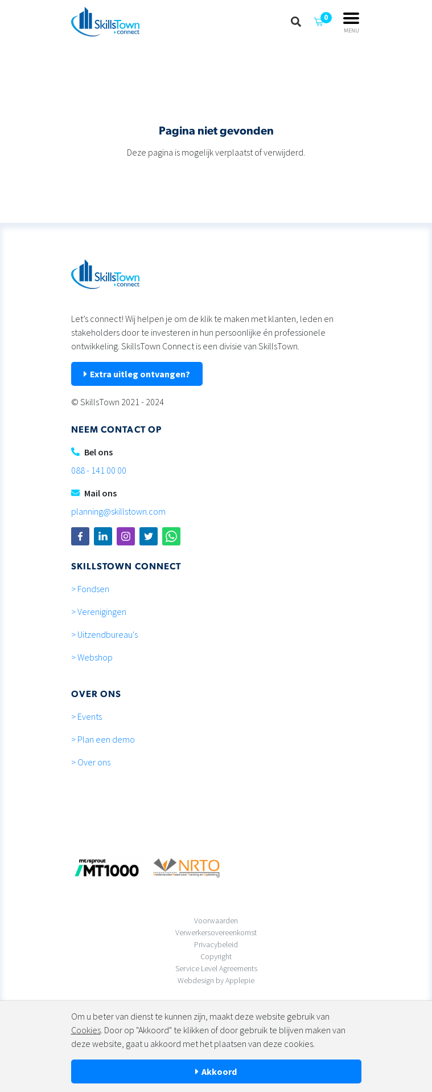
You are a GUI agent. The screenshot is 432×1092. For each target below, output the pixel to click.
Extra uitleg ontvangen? (140, 374)
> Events (86, 716)
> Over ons (90, 762)
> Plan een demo (103, 739)
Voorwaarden (216, 920)
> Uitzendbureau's (104, 634)
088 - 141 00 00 (98, 470)
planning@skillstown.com (118, 511)
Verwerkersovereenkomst (216, 932)
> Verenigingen (98, 611)
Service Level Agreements (216, 968)
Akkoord (219, 1071)
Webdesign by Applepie (216, 980)
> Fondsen (90, 588)
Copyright (216, 956)
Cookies (86, 1030)
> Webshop (92, 657)
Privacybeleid (216, 944)
